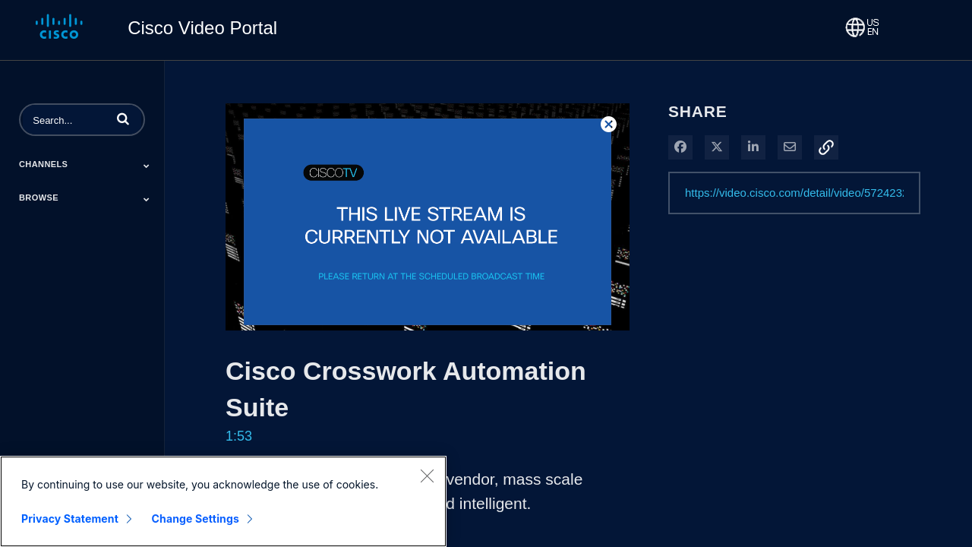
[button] (123, 118)
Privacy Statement (69, 519)
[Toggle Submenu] (146, 165)
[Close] (426, 476)
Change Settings (195, 519)
